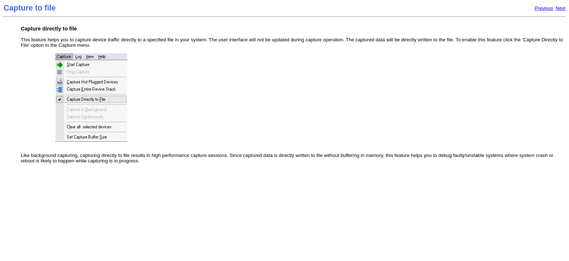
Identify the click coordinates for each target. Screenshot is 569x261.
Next (560, 8)
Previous (544, 8)
